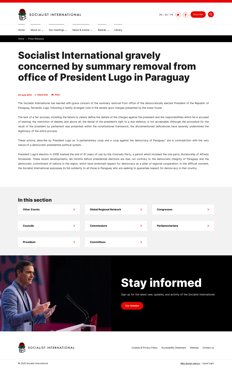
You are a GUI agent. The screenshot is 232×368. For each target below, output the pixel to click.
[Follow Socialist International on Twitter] (178, 15)
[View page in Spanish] (165, 15)
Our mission (132, 306)
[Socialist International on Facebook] (185, 15)
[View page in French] (170, 15)
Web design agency (190, 363)
